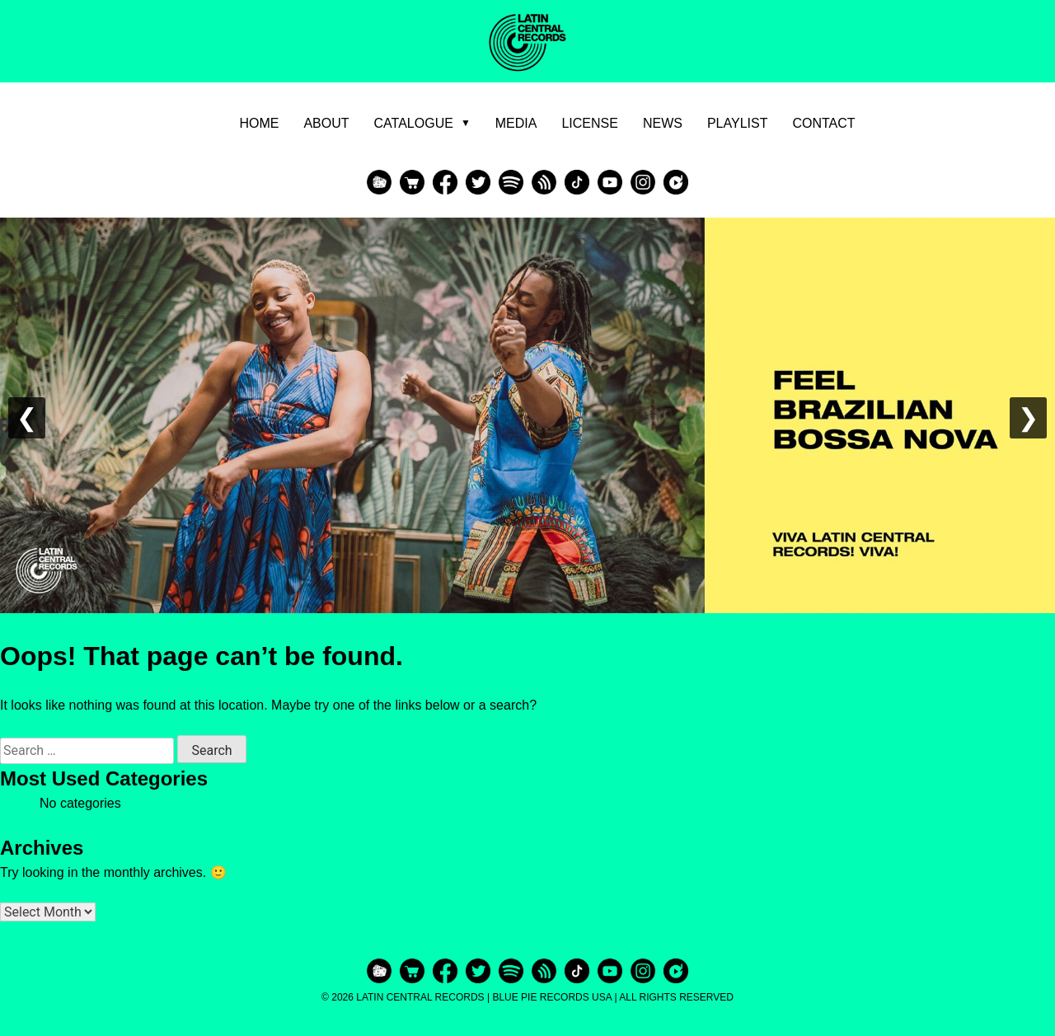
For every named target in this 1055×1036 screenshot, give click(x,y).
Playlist (737, 123)
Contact (823, 123)
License (589, 123)
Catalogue (422, 123)
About (326, 123)
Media (516, 123)
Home (259, 123)
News (662, 123)
